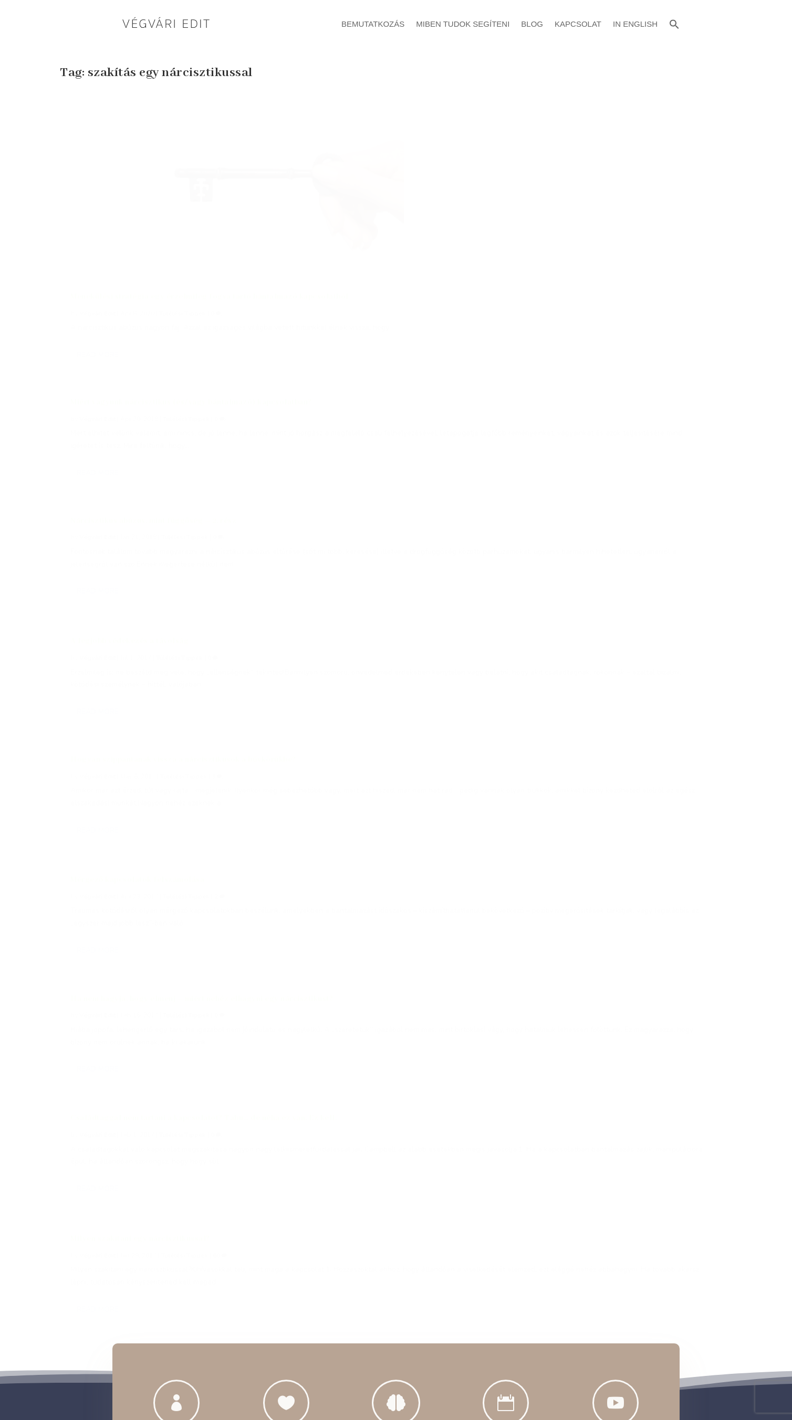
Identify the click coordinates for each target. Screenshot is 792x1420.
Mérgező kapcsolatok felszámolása (586, 261)
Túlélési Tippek (182, 258)
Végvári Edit (97, 258)
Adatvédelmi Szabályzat (396, 1317)
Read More (98, 312)
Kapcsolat (578, 23)
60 (668, 434)
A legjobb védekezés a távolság (129, 361)
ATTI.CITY (412, 1388)
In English (635, 23)
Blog (532, 23)
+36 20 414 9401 (183, 1064)
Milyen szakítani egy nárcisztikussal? (589, 417)
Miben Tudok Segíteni (462, 23)
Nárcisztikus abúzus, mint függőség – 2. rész (602, 104)
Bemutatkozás (372, 23)
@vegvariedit (467, 1065)
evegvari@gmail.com (325, 1065)
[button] (674, 23)
